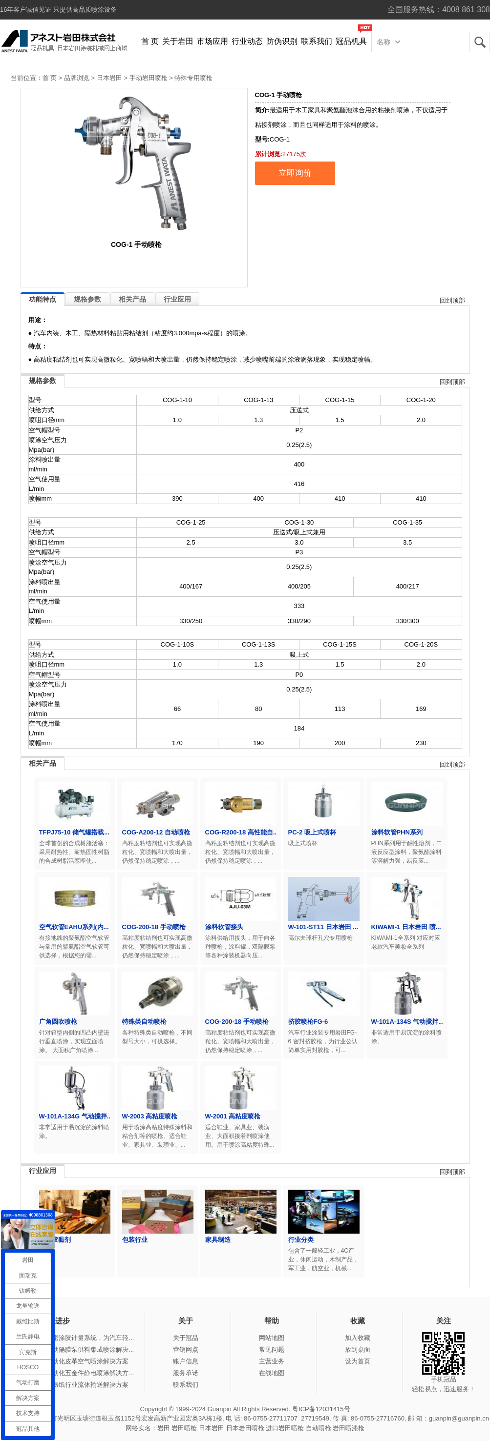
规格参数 (87, 299)
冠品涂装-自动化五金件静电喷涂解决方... (76, 1373)
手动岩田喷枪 (148, 77)
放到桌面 (357, 1349)
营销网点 (185, 1349)
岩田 (480, 42)
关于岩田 (177, 41)
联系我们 (316, 41)
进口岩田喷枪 (285, 1428)
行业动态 (247, 41)
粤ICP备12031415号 (321, 1409)
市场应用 (212, 41)
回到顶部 (452, 300)
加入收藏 (357, 1337)
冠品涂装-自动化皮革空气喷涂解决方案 (73, 1361)
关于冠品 (185, 1337)
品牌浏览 (76, 77)
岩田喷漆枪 (348, 1428)
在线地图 (271, 1373)
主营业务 (271, 1361)
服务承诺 (185, 1373)
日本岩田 (109, 77)
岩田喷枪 (184, 1428)
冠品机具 (351, 41)
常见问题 (271, 1349)
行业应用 (177, 299)
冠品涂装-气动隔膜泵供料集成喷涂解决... (76, 1349)
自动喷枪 (318, 1428)
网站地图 (271, 1337)
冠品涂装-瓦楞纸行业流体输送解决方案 (73, 1384)
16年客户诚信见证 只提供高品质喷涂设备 (58, 9)
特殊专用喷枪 (193, 77)
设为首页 (357, 1361)
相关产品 (132, 299)
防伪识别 (282, 41)
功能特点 (42, 299)
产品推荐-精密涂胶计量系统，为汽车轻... (76, 1337)
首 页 (150, 41)
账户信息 (185, 1361)
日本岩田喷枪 (245, 1428)
